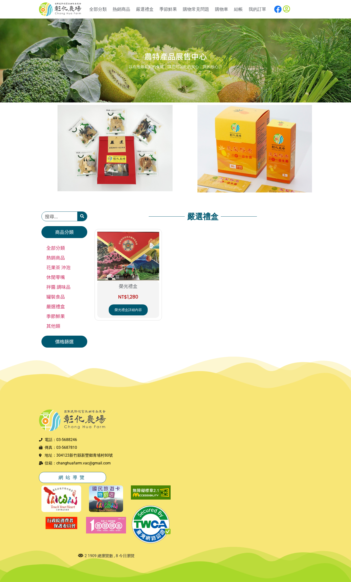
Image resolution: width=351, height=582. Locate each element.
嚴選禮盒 (145, 9)
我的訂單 (257, 9)
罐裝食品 (55, 296)
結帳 (238, 9)
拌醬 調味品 (58, 286)
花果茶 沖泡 (58, 267)
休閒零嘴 (55, 277)
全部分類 (98, 9)
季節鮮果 (168, 9)
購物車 (221, 9)
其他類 (53, 325)
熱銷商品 (121, 9)
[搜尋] (82, 216)
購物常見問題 (196, 9)
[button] (64, 232)
